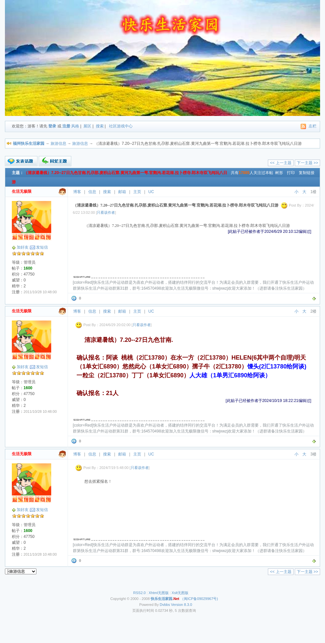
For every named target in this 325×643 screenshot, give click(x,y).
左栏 (312, 126)
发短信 (42, 247)
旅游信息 (58, 143)
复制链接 (306, 172)
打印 (291, 172)
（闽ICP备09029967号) (184, 599)
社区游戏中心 (121, 126)
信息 (92, 191)
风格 (75, 126)
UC (151, 191)
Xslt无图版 (180, 593)
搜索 (100, 126)
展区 (87, 126)
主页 (137, 191)
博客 (77, 191)
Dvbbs (165, 605)
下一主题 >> (307, 163)
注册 (66, 126)
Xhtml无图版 (159, 593)
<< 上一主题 (280, 163)
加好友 (23, 247)
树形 (279, 172)
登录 (52, 126)
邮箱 (122, 191)
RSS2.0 (139, 593)
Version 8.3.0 (181, 605)
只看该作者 (106, 212)
